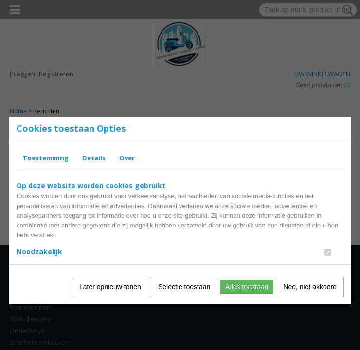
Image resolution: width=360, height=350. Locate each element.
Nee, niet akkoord (310, 287)
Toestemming (46, 158)
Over (127, 158)
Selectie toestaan (184, 287)
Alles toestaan (246, 287)
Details (94, 158)
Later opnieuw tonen (110, 287)
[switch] (327, 252)
